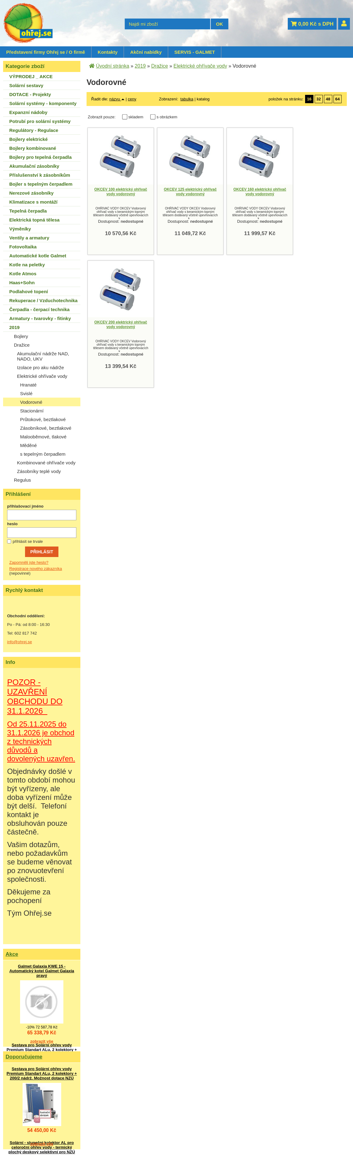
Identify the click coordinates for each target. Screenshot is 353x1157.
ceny (132, 99)
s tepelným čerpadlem (43, 454)
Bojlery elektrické (28, 139)
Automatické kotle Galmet (37, 255)
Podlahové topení (28, 291)
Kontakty (107, 52)
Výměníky (20, 228)
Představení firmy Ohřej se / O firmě (45, 52)
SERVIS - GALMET (194, 52)
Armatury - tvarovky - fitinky (40, 318)
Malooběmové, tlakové (43, 436)
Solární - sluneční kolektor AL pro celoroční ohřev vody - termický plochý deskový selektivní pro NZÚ (41, 1147)
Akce (12, 954)
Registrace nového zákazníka (35, 568)
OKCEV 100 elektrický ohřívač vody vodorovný (120, 191)
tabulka (187, 99)
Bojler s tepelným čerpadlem (40, 184)
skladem (137, 117)
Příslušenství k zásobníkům (39, 175)
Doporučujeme (24, 1057)
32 (319, 99)
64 (337, 99)
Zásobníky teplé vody (39, 471)
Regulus (22, 480)
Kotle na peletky (27, 264)
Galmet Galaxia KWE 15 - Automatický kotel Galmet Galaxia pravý (41, 971)
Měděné (28, 445)
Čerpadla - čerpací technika (39, 309)
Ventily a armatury (29, 237)
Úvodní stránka (112, 66)
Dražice (22, 345)
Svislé (26, 393)
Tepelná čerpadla (28, 210)
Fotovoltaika (22, 246)
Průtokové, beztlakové (43, 419)
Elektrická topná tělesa (34, 219)
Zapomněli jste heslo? (28, 562)
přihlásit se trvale (28, 541)
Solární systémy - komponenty (43, 103)
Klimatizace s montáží (33, 202)
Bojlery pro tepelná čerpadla (40, 157)
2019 (14, 327)
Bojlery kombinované (32, 148)
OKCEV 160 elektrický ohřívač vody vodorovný (259, 191)
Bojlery (21, 336)
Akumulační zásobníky (34, 166)
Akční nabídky (146, 52)
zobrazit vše (41, 1041)
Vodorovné (31, 402)
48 (328, 99)
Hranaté (28, 384)
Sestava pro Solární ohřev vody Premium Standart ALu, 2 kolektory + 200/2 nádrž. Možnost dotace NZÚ (41, 1050)
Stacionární (32, 410)
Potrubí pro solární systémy (39, 121)
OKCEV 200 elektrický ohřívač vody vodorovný (120, 324)
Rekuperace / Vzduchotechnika (43, 300)
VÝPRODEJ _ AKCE (31, 76)
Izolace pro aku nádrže (40, 367)
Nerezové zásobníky (31, 193)
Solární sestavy (26, 85)
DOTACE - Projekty (30, 94)
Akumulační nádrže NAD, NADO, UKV (43, 356)
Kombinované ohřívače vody (46, 462)
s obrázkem (166, 117)
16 (309, 99)
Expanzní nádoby (28, 112)
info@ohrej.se (19, 642)
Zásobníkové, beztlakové (45, 428)
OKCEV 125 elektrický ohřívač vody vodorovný (190, 191)
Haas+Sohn (22, 282)
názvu (117, 99)
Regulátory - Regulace (33, 130)
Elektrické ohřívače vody (42, 376)
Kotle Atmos (22, 273)
